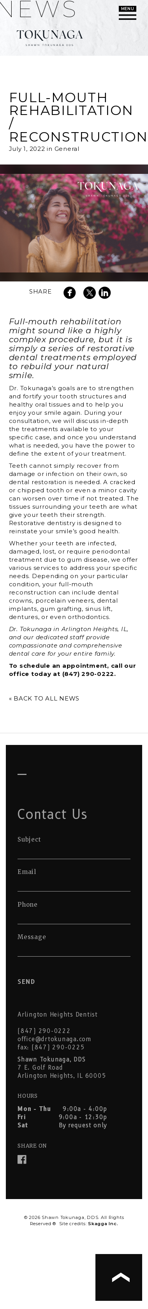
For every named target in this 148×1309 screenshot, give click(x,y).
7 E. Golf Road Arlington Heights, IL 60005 (62, 1067)
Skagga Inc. (103, 1223)
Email (27, 872)
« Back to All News (44, 698)
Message (32, 937)
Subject (29, 839)
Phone (28, 904)
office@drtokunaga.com (55, 1039)
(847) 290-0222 (44, 1031)
